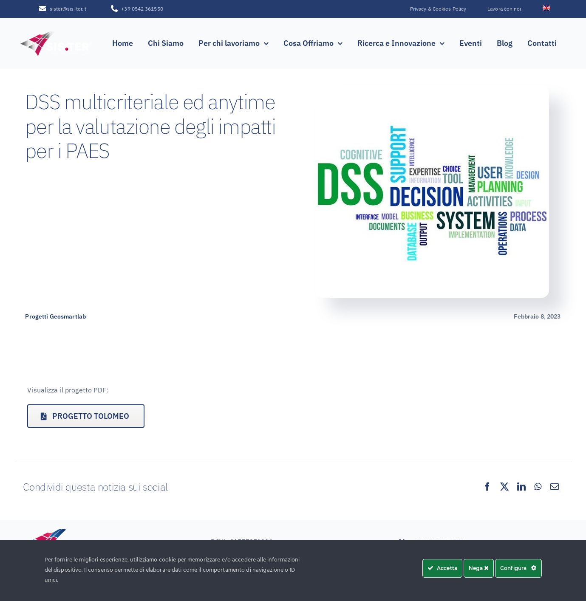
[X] (504, 486)
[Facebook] (487, 486)
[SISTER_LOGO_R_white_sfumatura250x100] (56, 32)
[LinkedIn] (521, 486)
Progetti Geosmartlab (55, 316)
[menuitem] (546, 9)
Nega (479, 568)
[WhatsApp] (538, 486)
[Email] (554, 486)
